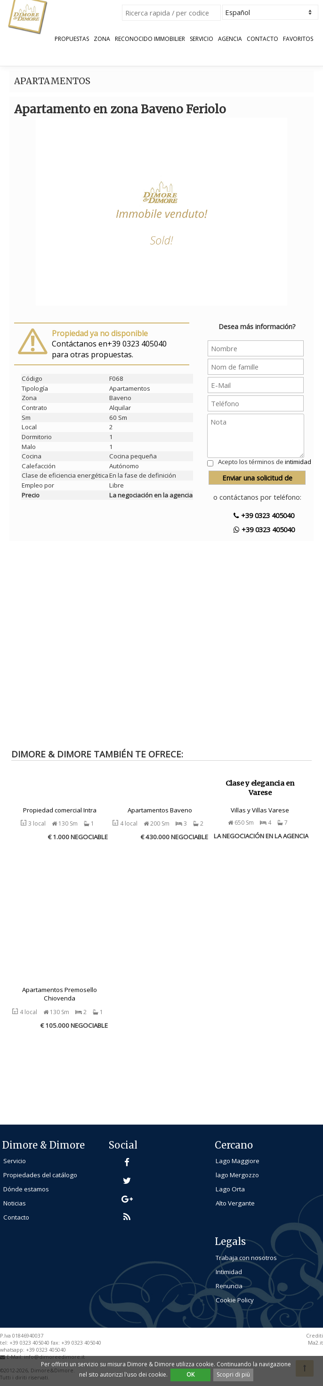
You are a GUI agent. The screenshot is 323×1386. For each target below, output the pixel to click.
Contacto (262, 39)
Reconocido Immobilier (150, 39)
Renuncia (229, 1286)
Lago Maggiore (237, 1161)
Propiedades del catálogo (40, 1175)
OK (190, 1374)
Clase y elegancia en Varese (260, 788)
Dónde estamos (26, 1189)
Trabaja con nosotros (246, 1257)
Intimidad (229, 1272)
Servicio (201, 39)
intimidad (298, 461)
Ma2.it (315, 1342)
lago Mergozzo (237, 1175)
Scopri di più (233, 1374)
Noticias (14, 1203)
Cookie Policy (235, 1300)
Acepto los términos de (264, 461)
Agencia (230, 39)
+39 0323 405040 (264, 515)
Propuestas (72, 39)
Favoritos (298, 39)
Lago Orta (230, 1189)
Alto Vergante (235, 1203)
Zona (102, 39)
